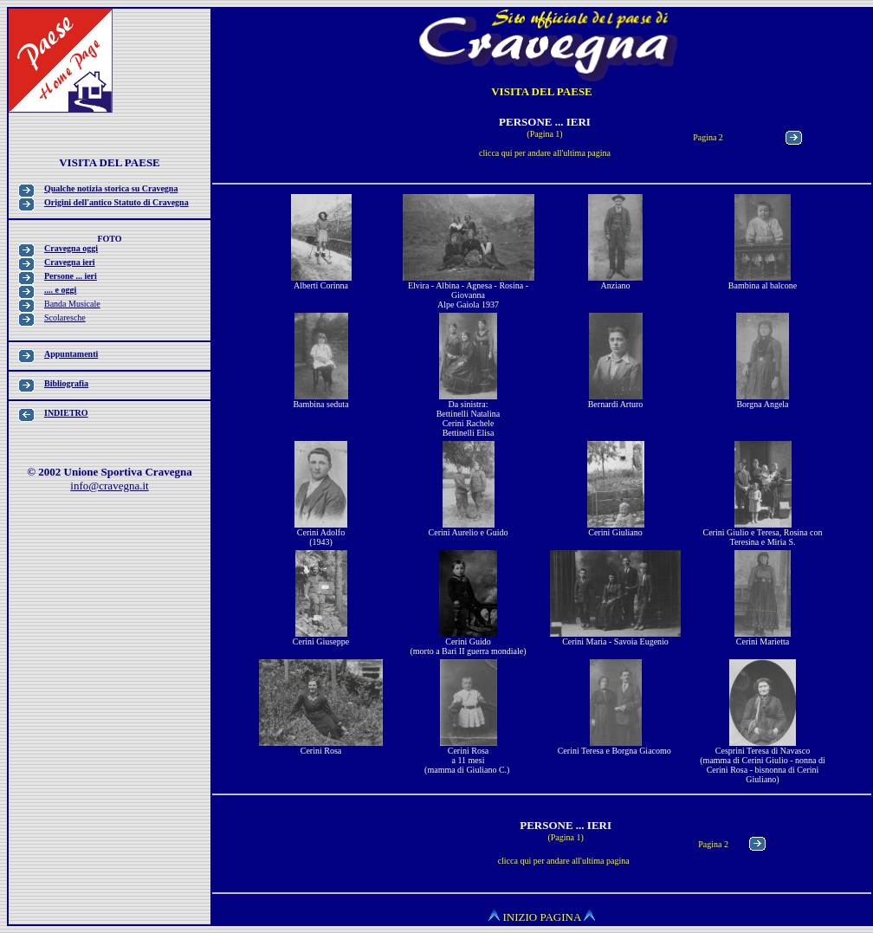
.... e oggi (60, 290)
